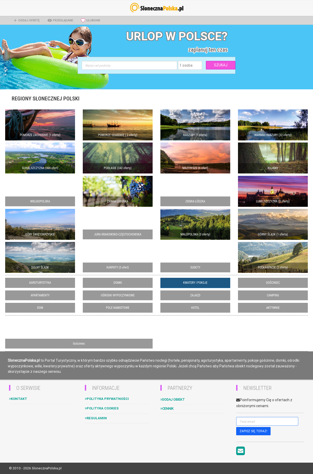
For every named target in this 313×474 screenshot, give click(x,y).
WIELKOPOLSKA (40, 201)
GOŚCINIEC (273, 283)
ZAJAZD (195, 295)
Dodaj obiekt (172, 399)
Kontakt (18, 399)
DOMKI (118, 283)
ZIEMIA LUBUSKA (117, 201)
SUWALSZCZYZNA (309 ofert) (40, 168)
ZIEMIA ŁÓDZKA (195, 201)
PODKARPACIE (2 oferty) (273, 267)
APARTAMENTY (40, 295)
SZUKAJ (220, 65)
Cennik (167, 408)
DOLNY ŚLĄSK (40, 267)
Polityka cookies (102, 408)
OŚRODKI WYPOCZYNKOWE (118, 295)
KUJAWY (273, 168)
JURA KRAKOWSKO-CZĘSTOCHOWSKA (117, 234)
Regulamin (96, 418)
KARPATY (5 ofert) (118, 267)
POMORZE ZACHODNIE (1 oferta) (40, 135)
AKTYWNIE (273, 308)
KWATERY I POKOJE (195, 283)
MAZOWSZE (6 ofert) (195, 168)
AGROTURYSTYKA (40, 283)
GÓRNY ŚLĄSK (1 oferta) (273, 234)
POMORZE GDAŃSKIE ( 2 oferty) (117, 135)
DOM (40, 308)
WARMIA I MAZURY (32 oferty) (273, 135)
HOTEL (195, 308)
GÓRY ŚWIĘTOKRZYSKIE (40, 234)
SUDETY (195, 267)
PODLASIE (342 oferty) (117, 168)
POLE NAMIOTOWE (117, 308)
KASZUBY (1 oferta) (195, 135)
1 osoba (186, 65)
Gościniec (79, 343)
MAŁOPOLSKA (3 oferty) (195, 234)
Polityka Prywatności (107, 399)
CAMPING (273, 295)
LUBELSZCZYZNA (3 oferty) (273, 201)
